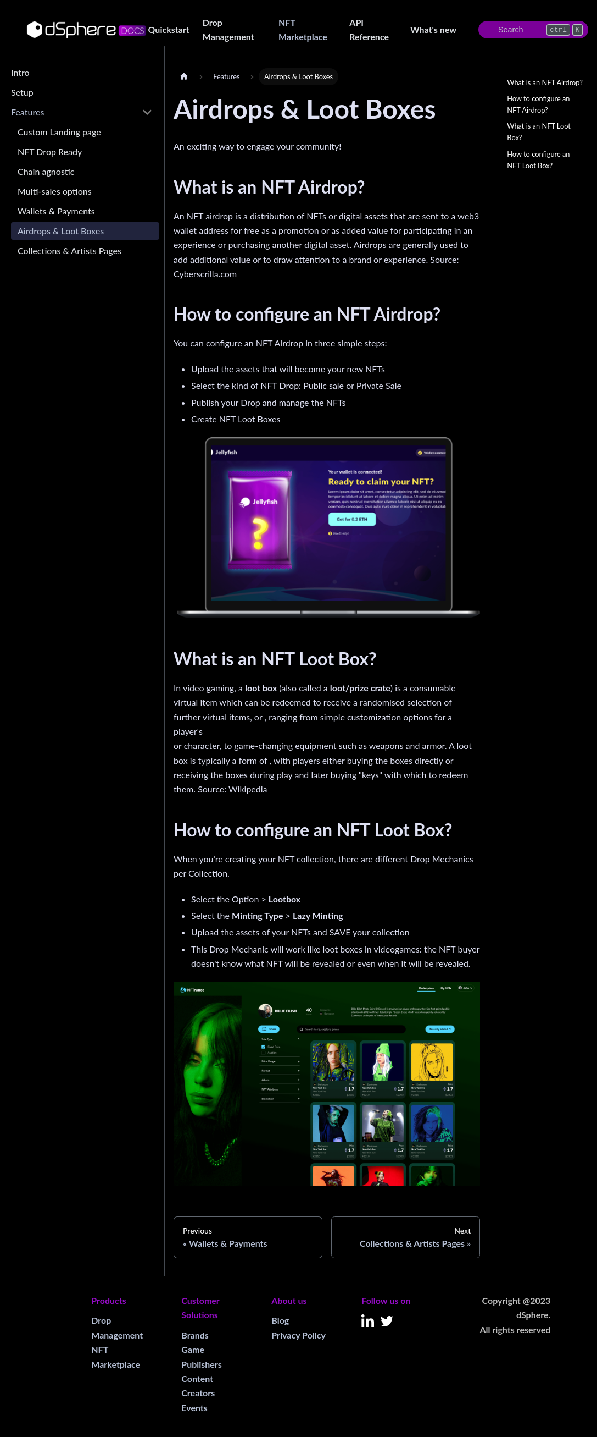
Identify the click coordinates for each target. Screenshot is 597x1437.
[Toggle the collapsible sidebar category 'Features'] (147, 112)
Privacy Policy (298, 1335)
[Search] (533, 29)
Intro (20, 72)
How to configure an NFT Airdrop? (538, 104)
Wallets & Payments (56, 211)
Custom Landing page (59, 131)
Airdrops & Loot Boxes (61, 230)
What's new (433, 29)
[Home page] (184, 76)
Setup (22, 92)
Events (194, 1407)
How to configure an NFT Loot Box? (538, 160)
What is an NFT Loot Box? (539, 132)
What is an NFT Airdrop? (545, 82)
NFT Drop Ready (50, 151)
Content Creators (198, 1385)
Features (27, 112)
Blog (280, 1320)
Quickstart (168, 29)
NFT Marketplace (302, 29)
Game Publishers (201, 1356)
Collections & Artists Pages (69, 250)
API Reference (369, 29)
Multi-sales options (55, 191)
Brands (195, 1335)
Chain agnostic (46, 171)
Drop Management (228, 29)
